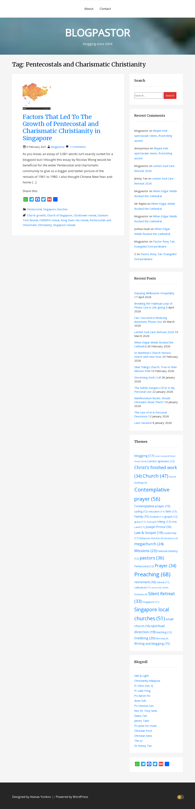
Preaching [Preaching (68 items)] (152, 574)
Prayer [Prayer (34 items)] (165, 566)
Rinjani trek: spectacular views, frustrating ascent (153, 135)
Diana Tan (140, 715)
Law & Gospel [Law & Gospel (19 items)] (148, 532)
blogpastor (58, 147)
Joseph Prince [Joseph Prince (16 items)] (158, 527)
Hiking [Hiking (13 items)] (164, 521)
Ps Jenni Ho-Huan (145, 725)
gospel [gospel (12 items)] (171, 516)
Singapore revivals (64, 225)
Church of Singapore (59, 215)
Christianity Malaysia (147, 680)
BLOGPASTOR (97, 32)
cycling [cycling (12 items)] (141, 511)
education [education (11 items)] (156, 511)
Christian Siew (143, 735)
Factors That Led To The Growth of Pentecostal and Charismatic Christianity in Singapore (62, 127)
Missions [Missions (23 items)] (145, 550)
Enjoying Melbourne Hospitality (154, 293)
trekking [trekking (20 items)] (144, 638)
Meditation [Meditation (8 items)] (171, 538)
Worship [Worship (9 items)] (162, 638)
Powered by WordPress (72, 797)
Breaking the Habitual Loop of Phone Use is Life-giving (153, 305)
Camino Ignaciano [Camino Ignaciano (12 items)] (161, 461)
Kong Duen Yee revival (74, 220)
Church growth (36, 215)
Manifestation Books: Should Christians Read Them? (152, 400)
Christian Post (143, 730)
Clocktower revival (85, 215)
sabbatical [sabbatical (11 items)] (142, 587)
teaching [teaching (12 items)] (164, 632)
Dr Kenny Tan (143, 745)
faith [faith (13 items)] (171, 511)
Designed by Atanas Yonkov (32, 797)
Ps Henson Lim (144, 705)
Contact (105, 8)
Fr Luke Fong (142, 690)
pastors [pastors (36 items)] (152, 558)
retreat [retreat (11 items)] (163, 582)
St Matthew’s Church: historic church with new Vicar (152, 354)
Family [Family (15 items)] (141, 516)
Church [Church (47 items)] (155, 475)
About (88, 8)
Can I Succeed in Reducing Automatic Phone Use (150, 319)
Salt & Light (141, 675)
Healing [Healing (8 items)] (152, 522)
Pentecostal (34, 209)
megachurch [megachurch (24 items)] (148, 543)
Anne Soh (140, 700)
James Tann (141, 720)
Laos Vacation (143, 423)
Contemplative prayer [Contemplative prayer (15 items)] (152, 506)
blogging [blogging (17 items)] (144, 455)
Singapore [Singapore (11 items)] (150, 602)
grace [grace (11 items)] (140, 521)
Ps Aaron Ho (142, 695)
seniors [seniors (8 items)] (156, 587)
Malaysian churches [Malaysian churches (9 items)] (151, 538)
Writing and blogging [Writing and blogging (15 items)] (152, 644)
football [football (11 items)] (156, 516)
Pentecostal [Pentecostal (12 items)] (144, 566)
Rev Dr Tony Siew (145, 710)
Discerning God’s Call (147, 377)
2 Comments (78, 147)
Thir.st (138, 740)
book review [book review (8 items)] (162, 456)
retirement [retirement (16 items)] (145, 582)
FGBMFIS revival (49, 220)
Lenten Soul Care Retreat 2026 (154, 332)
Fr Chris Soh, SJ (143, 685)
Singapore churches (55, 209)
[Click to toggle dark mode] (181, 797)
